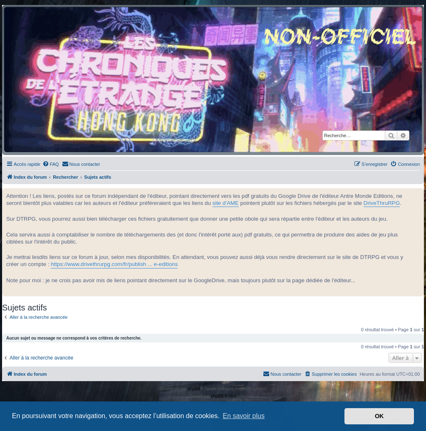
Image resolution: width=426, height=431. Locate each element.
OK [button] (379, 416)
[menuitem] (50, 164)
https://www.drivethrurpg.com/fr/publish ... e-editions (114, 264)
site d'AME (226, 203)
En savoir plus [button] (244, 415)
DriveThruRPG (382, 203)
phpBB (194, 389)
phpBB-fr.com (223, 396)
